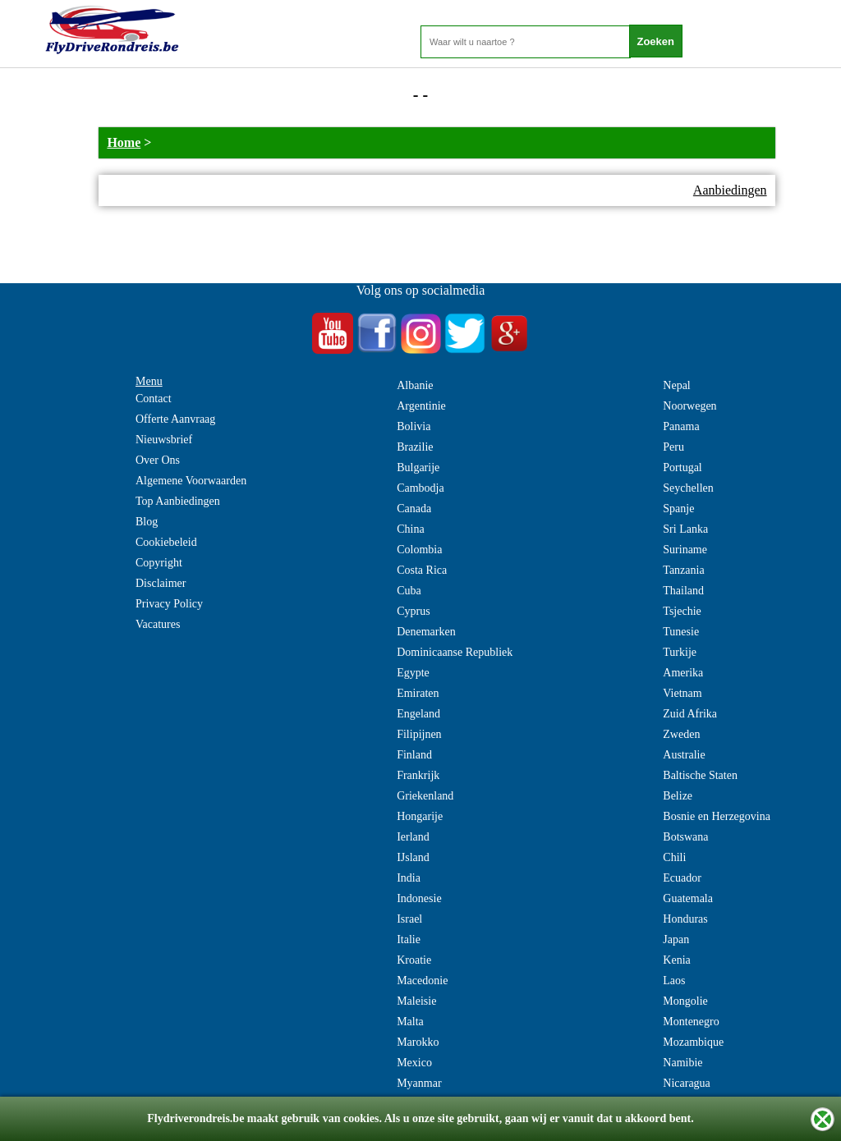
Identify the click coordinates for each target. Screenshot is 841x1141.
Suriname (685, 549)
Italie (408, 939)
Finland (414, 755)
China (410, 529)
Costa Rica (422, 570)
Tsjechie (682, 611)
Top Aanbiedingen (178, 501)
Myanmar (419, 1083)
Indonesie (419, 898)
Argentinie (421, 406)
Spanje (678, 508)
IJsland (413, 857)
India (408, 878)
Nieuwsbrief (164, 439)
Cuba (409, 590)
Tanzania (683, 570)
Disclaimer (161, 583)
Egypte (413, 673)
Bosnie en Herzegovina (716, 816)
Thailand (683, 590)
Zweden (681, 734)
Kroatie (414, 960)
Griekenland (425, 796)
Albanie (415, 385)
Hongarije (420, 816)
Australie (684, 755)
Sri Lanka (685, 529)
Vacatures (158, 624)
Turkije (679, 652)
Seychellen (688, 488)
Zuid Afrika (690, 714)
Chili (674, 857)
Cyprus (413, 611)
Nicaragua (686, 1083)
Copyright (159, 563)
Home (123, 142)
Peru (673, 447)
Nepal (676, 385)
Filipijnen (419, 734)
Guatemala (688, 898)
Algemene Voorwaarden (191, 480)
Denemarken (426, 631)
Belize (677, 796)
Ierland (413, 837)
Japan (676, 939)
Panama (681, 426)
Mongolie (685, 1001)
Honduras (685, 919)
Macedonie (422, 980)
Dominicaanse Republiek (454, 652)
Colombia (419, 549)
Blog (147, 522)
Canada (414, 508)
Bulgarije (418, 467)
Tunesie (681, 631)
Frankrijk (418, 775)
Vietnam (682, 693)
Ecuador (682, 878)
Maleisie (416, 1001)
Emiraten (418, 693)
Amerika (683, 673)
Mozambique (693, 1042)
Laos (674, 980)
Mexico (414, 1062)
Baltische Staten (700, 775)
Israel (409, 919)
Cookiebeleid (166, 542)
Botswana (685, 837)
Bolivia (413, 426)
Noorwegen (689, 406)
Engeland (418, 714)
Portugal (682, 467)
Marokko (418, 1042)
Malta (410, 1021)
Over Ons (158, 460)
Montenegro (691, 1021)
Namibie (682, 1062)
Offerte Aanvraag (175, 419)
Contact (154, 398)
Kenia (676, 960)
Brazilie (415, 447)
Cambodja (420, 488)
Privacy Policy (169, 604)
